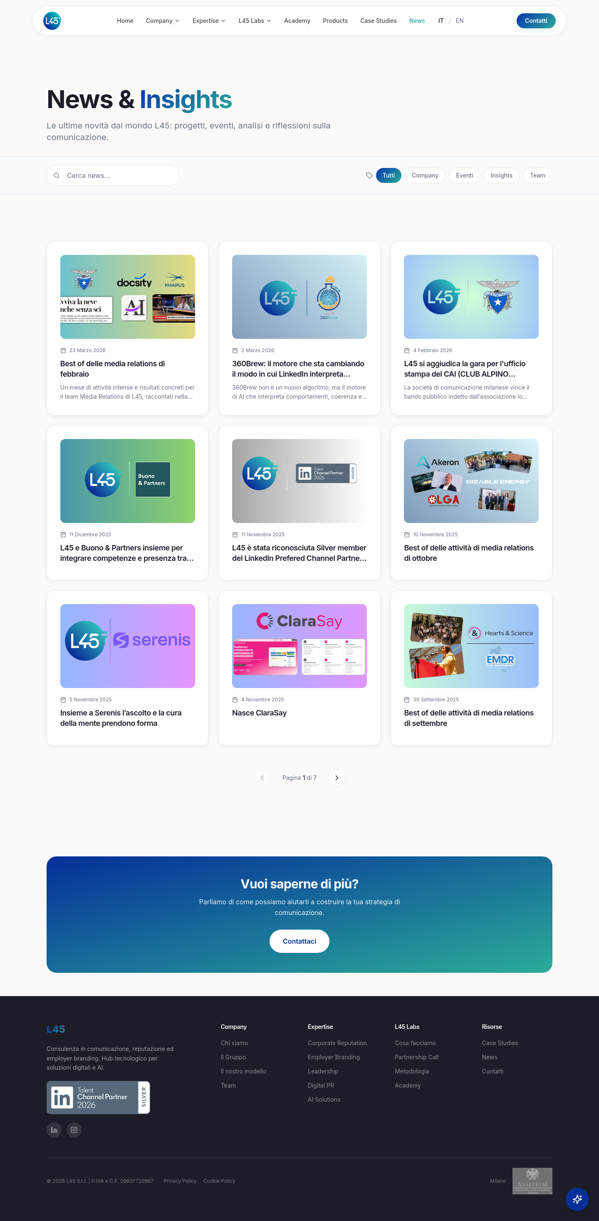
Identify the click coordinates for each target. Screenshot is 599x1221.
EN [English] (460, 20)
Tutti (389, 175)
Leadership (323, 1071)
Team (537, 175)
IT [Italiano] (441, 20)
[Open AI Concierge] (577, 1199)
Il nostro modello (244, 1071)
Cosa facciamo (415, 1042)
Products (335, 20)
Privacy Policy (179, 1181)
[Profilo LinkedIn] (54, 1129)
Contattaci (299, 941)
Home (125, 20)
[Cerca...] (113, 175)
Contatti (536, 20)
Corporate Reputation (337, 1042)
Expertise (209, 20)
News (417, 20)
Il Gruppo (233, 1057)
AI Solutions (324, 1099)
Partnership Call (416, 1057)
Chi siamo (234, 1042)
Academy (297, 20)
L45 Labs (255, 20)
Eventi (464, 175)
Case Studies (378, 20)
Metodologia (412, 1071)
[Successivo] (337, 778)
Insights (502, 175)
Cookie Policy (219, 1181)
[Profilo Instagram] (74, 1129)
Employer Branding (334, 1057)
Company (163, 20)
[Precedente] (262, 778)
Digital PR (321, 1085)
